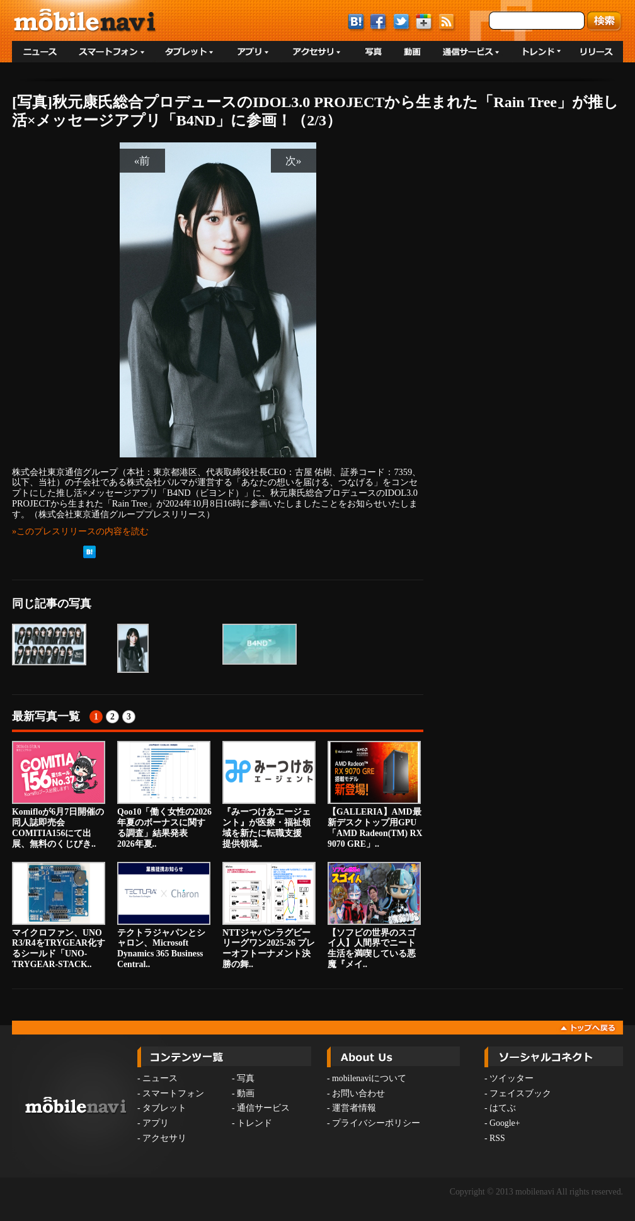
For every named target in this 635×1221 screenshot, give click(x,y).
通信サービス (263, 1108)
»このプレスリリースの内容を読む (80, 531)
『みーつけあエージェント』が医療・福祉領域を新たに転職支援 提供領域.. (269, 794)
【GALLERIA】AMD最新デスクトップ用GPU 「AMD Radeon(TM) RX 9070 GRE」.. (376, 794)
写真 (246, 1078)
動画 (246, 1093)
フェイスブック (520, 1093)
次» (293, 160)
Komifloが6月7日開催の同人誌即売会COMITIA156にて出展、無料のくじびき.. (58, 794)
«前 (142, 160)
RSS (497, 1138)
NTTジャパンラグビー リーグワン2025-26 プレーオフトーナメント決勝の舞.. (269, 915)
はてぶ (502, 1108)
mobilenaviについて (369, 1078)
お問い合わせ (358, 1093)
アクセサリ (164, 1138)
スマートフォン (173, 1093)
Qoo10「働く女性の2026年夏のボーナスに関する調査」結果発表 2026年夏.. (164, 794)
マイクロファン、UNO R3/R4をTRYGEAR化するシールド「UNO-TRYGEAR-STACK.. (58, 915)
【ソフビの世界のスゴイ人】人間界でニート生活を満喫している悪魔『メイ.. (374, 915)
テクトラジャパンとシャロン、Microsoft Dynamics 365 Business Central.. (163, 915)
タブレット (164, 1108)
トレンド (254, 1123)
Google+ (504, 1123)
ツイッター (511, 1078)
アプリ (155, 1123)
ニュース (160, 1078)
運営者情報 (354, 1108)
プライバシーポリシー (376, 1123)
